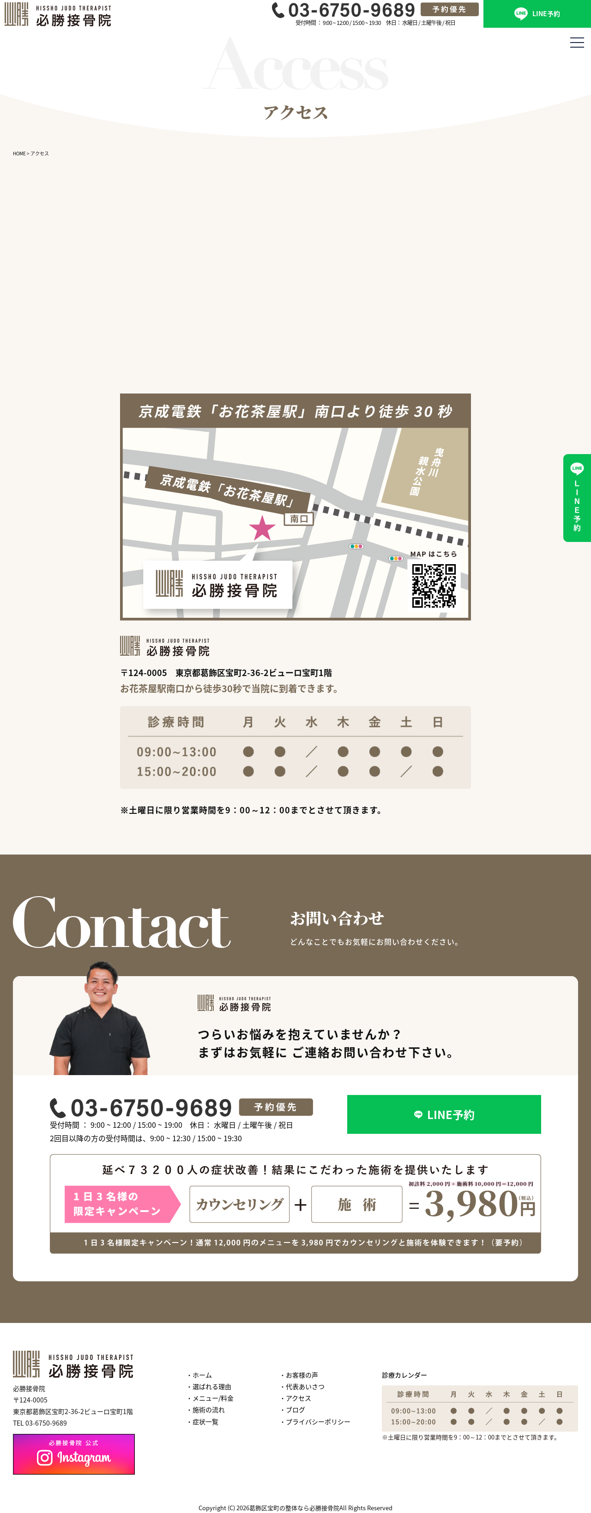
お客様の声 (302, 1374)
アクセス (298, 1397)
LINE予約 (537, 13)
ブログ (295, 1409)
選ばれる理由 (212, 1386)
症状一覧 (205, 1421)
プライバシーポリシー (318, 1421)
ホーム (202, 1374)
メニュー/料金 (213, 1397)
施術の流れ (209, 1409)
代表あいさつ (305, 1386)
